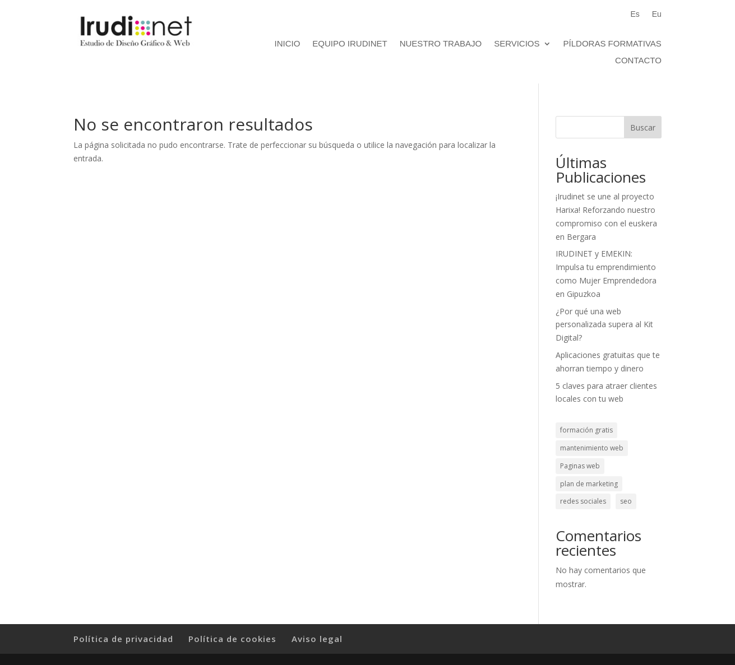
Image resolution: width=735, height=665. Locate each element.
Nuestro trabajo (441, 44)
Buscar (642, 127)
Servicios (516, 44)
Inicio (288, 44)
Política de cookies (232, 638)
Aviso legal (317, 638)
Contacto (638, 61)
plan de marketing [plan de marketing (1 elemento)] (589, 484)
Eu (657, 14)
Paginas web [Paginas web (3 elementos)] (580, 466)
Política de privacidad (123, 638)
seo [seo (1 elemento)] (626, 501)
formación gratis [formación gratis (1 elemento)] (586, 430)
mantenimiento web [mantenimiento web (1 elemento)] (591, 448)
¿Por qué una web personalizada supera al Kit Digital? (604, 324)
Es (634, 14)
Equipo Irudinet (349, 44)
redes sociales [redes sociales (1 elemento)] (583, 501)
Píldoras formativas (612, 44)
